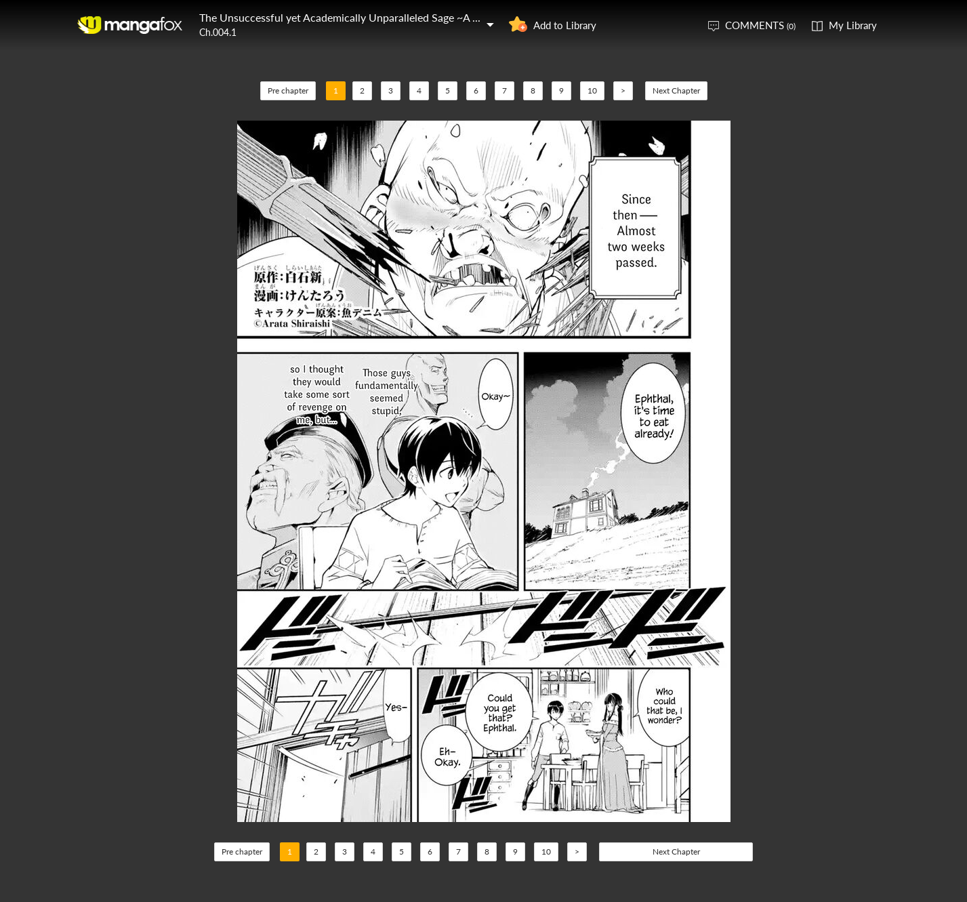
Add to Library (564, 25)
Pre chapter (288, 90)
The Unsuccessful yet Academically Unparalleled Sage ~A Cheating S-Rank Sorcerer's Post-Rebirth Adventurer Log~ (472, 17)
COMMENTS (760, 25)
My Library (853, 25)
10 (592, 90)
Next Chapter (676, 90)
